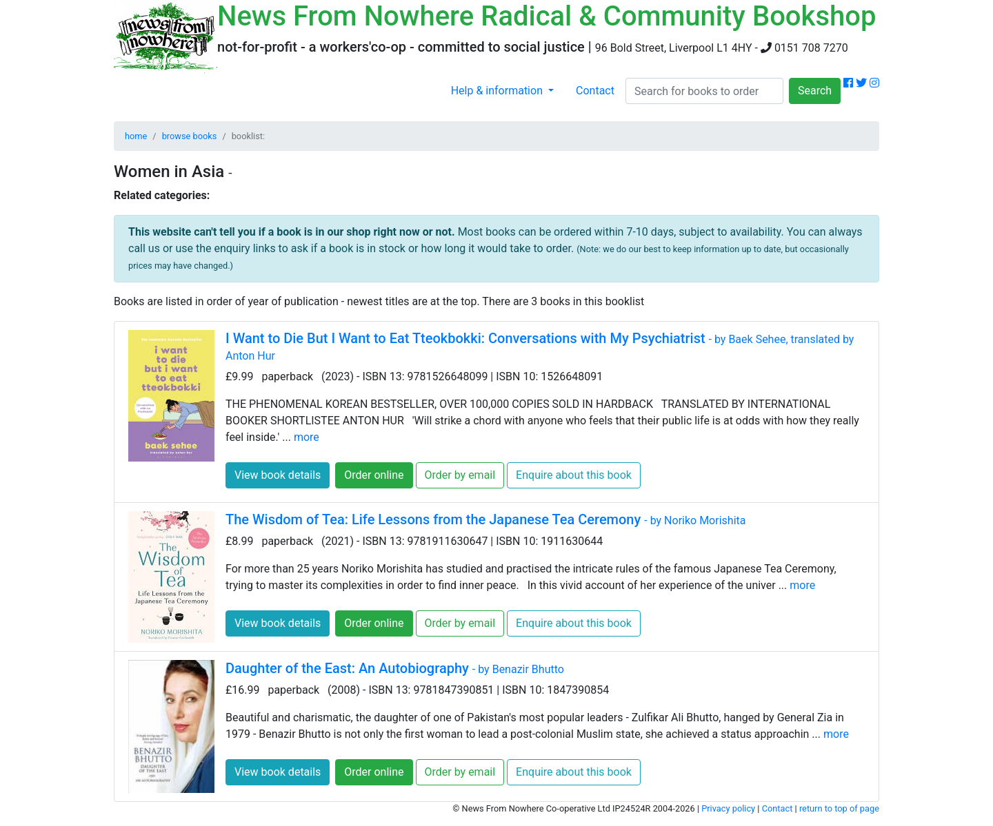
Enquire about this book (574, 475)
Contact (595, 90)
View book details (277, 475)
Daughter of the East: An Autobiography (394, 668)
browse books (189, 136)
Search (815, 90)
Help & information (498, 90)
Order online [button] (373, 475)
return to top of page (839, 808)
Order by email (460, 475)
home (136, 136)
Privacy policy (728, 808)
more (306, 437)
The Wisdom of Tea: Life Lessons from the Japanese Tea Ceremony (485, 519)
